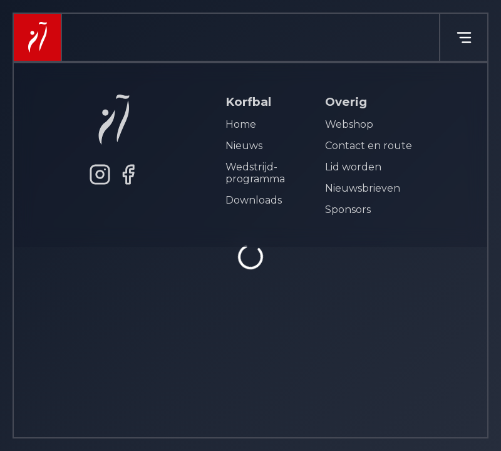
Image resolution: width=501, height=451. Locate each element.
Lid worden (353, 167)
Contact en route (368, 146)
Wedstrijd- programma (255, 173)
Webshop (349, 124)
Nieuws (243, 146)
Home (240, 124)
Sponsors (348, 209)
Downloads (253, 200)
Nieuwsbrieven (362, 188)
